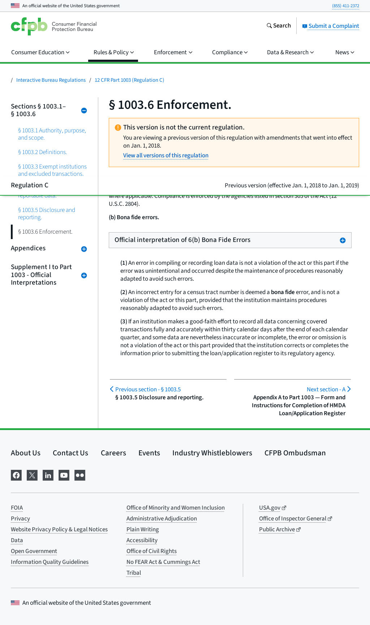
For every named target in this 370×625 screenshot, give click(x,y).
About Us (25, 452)
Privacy (20, 518)
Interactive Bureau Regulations (51, 80)
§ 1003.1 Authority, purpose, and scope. (52, 134)
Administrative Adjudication (161, 518)
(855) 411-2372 (345, 6)
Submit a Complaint (330, 26)
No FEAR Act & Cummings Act (163, 562)
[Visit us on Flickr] (79, 475)
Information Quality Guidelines (50, 562)
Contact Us (70, 452)
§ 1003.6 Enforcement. (45, 231)
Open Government (34, 551)
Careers (113, 452)
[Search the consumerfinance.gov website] (278, 26)
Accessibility (142, 540)
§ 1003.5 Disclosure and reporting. (46, 213)
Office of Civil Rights (151, 551)
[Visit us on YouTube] (64, 475)
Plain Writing (142, 529)
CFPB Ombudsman (295, 452)
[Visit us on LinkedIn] (48, 475)
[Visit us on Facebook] (16, 475)
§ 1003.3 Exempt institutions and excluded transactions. (52, 170)
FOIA (17, 507)
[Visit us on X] (32, 475)
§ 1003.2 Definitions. (42, 152)
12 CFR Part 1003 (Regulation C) (129, 80)
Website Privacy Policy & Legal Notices (59, 529)
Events (149, 452)
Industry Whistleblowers (212, 452)
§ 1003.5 (148, 390)
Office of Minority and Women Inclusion (175, 507)
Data (17, 540)
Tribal (133, 573)
